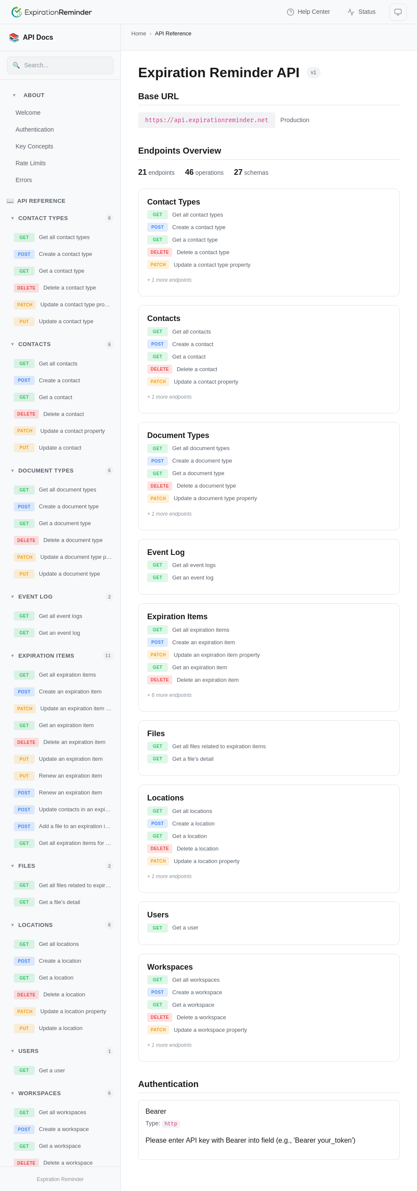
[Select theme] (398, 12)
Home (138, 33)
